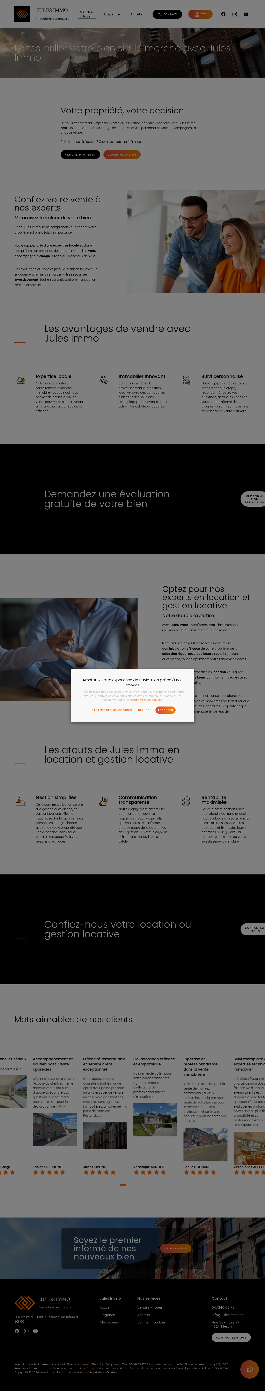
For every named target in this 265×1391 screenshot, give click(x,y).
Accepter (165, 710)
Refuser (145, 710)
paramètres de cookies (146, 700)
